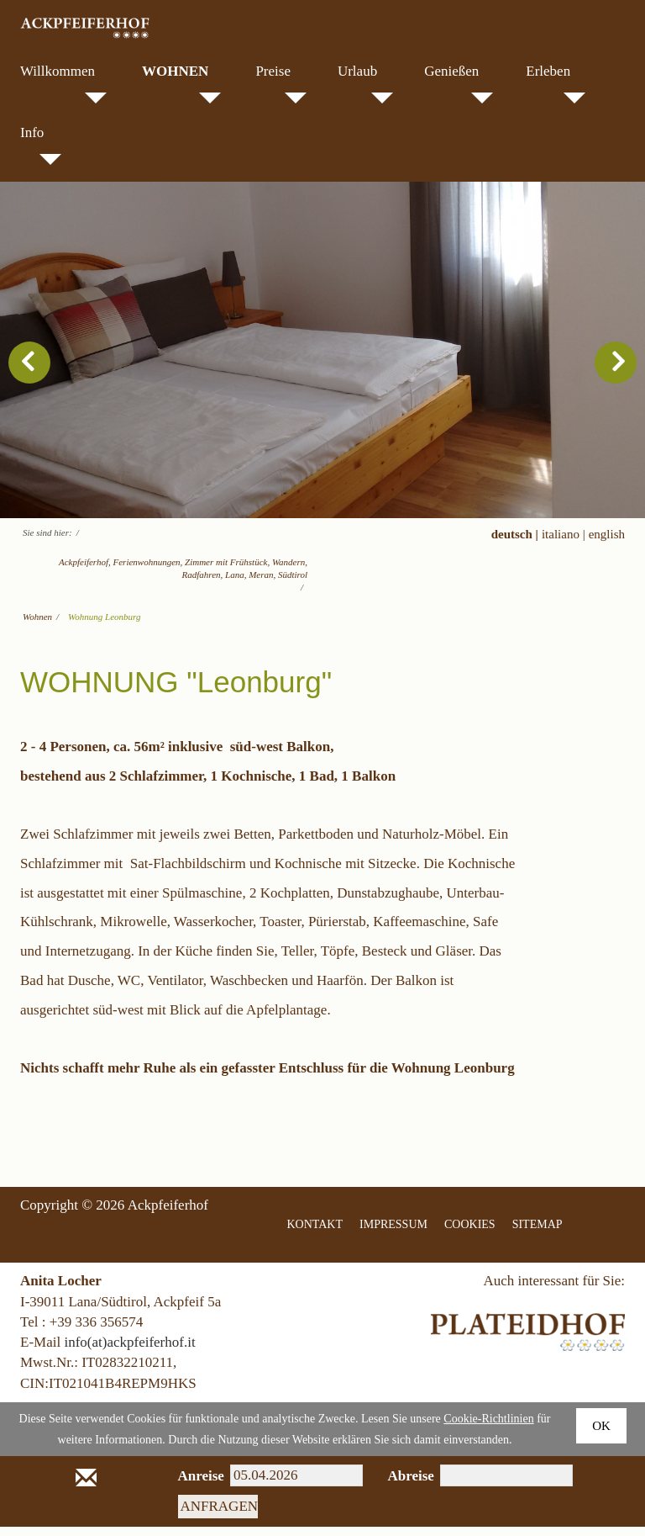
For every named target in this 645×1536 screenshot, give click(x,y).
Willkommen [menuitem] (63, 83)
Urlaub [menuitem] (365, 83)
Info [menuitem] (40, 144)
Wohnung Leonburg (104, 626)
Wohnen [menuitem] (181, 83)
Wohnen (37, 626)
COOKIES (470, 1233)
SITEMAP (537, 1233)
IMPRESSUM (393, 1233)
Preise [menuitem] (281, 83)
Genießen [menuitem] (458, 83)
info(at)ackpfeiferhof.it (129, 1351)
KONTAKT (315, 1233)
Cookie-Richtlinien (488, 1428)
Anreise (192, 1485)
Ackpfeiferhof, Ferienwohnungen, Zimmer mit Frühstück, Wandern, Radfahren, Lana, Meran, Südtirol (183, 577)
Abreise (402, 1485)
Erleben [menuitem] (555, 83)
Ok (601, 1435)
